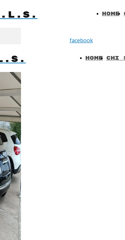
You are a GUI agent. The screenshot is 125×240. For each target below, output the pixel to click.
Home (111, 14)
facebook (81, 40)
